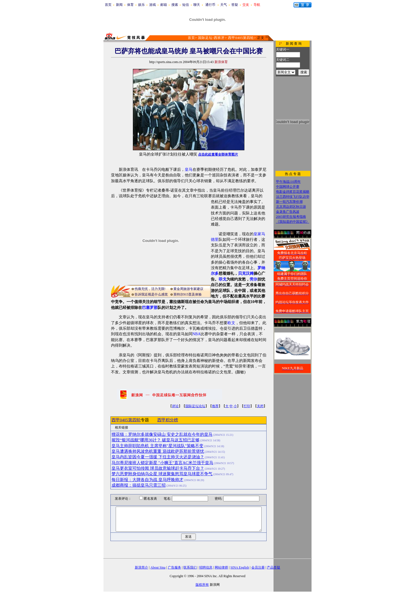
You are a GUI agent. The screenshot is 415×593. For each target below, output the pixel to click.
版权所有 (202, 585)
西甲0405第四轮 (241, 38)
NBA (197, 334)
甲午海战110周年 (288, 182)
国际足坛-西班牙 (211, 38)
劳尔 (253, 279)
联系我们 (190, 567)
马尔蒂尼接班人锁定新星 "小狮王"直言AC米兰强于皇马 (162, 463)
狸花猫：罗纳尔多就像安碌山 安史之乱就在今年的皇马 (162, 434)
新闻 (119, 5)
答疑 (234, 5)
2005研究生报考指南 (291, 217)
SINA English (239, 567)
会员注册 (258, 567)
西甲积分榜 (167, 420)
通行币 (210, 5)
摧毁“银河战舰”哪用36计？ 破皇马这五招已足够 (155, 440)
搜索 (174, 5)
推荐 (215, 406)
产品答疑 (273, 567)
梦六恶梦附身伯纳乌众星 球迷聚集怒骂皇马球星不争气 (162, 474)
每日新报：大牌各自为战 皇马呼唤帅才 (147, 479)
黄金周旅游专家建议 (188, 289)
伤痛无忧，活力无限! (150, 289)
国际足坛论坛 (195, 406)
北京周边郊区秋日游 (291, 207)
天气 (223, 5)
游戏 (152, 5)
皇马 (189, 169)
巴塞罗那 (150, 308)
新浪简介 (141, 567)
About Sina (157, 567)
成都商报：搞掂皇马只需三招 (139, 485)
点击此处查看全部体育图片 (218, 154)
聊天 (196, 5)
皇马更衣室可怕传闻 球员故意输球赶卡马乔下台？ (158, 468)
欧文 (231, 323)
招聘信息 (205, 567)
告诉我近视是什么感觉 (151, 294)
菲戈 (222, 279)
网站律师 (221, 567)
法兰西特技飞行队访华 (292, 197)
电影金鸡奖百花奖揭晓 (292, 192)
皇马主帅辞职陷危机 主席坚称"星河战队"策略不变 (157, 446)
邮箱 (163, 5)
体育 (130, 5)
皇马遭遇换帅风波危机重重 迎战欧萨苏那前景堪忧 (158, 451)
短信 (185, 5)
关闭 (260, 406)
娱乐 (141, 5)
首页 (108, 5)
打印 (247, 406)
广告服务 (174, 567)
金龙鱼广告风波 (287, 212)
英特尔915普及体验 (187, 294)
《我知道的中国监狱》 (292, 222)
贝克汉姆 (246, 273)
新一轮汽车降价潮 (289, 202)
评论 (175, 406)
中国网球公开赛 (287, 187)
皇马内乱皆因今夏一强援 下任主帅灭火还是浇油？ (158, 457)
